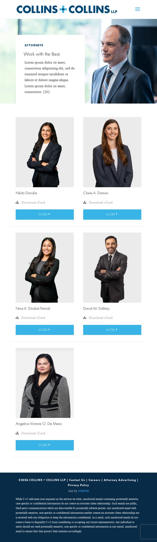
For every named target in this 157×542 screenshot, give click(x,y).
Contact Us (77, 480)
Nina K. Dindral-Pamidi (33, 308)
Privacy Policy (78, 485)
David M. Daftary (96, 308)
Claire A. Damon (95, 192)
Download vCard (30, 203)
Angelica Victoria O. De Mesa (39, 423)
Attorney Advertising (120, 480)
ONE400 (83, 491)
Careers (94, 480)
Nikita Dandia (26, 192)
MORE (43, 214)
